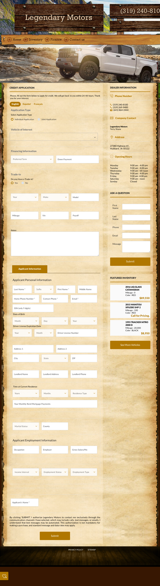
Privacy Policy (75, 550)
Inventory (36, 40)
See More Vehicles (130, 344)
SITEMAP (92, 550)
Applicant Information (29, 268)
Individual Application (24, 119)
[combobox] (54, 137)
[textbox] (54, 137)
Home (17, 40)
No (26, 183)
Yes (16, 183)
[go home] (59, 17)
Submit (55, 535)
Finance (56, 40)
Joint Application (48, 119)
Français (38, 104)
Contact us (77, 40)
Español (27, 104)
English (15, 104)
